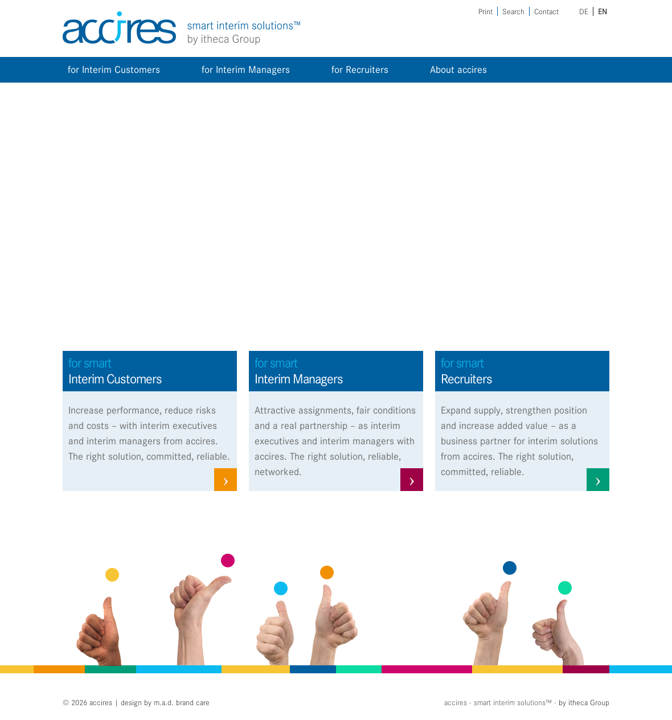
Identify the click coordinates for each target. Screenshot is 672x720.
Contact (546, 11)
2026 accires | (96, 702)
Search (513, 11)
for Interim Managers (246, 69)
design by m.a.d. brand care (165, 702)
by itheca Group (584, 702)
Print (485, 11)
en (602, 11)
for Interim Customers (114, 69)
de (583, 11)
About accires (458, 69)
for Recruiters (359, 69)
